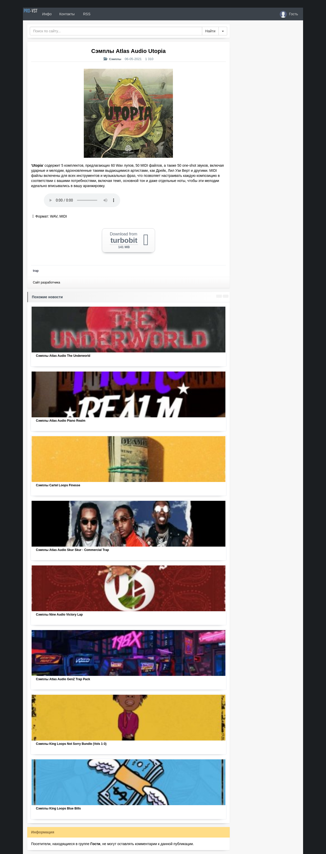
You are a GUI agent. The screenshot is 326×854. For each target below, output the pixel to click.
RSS (102, 14)
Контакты (82, 14)
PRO (38, 14)
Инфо (62, 14)
